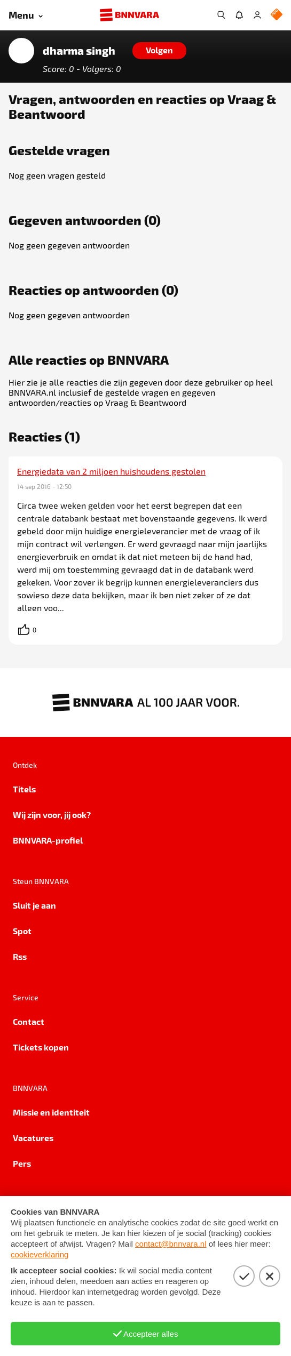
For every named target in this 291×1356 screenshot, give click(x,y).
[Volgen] (159, 50)
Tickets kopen (41, 1047)
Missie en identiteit (51, 1112)
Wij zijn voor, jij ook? (52, 814)
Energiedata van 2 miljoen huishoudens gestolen (111, 471)
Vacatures (33, 1138)
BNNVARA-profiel (48, 840)
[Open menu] (26, 15)
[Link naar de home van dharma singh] (21, 50)
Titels (24, 789)
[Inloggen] (257, 15)
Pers (22, 1163)
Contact (28, 1021)
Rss (20, 956)
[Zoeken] (221, 15)
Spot (22, 931)
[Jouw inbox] (239, 14)
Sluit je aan (34, 905)
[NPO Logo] (276, 15)
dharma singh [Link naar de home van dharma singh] (79, 50)
